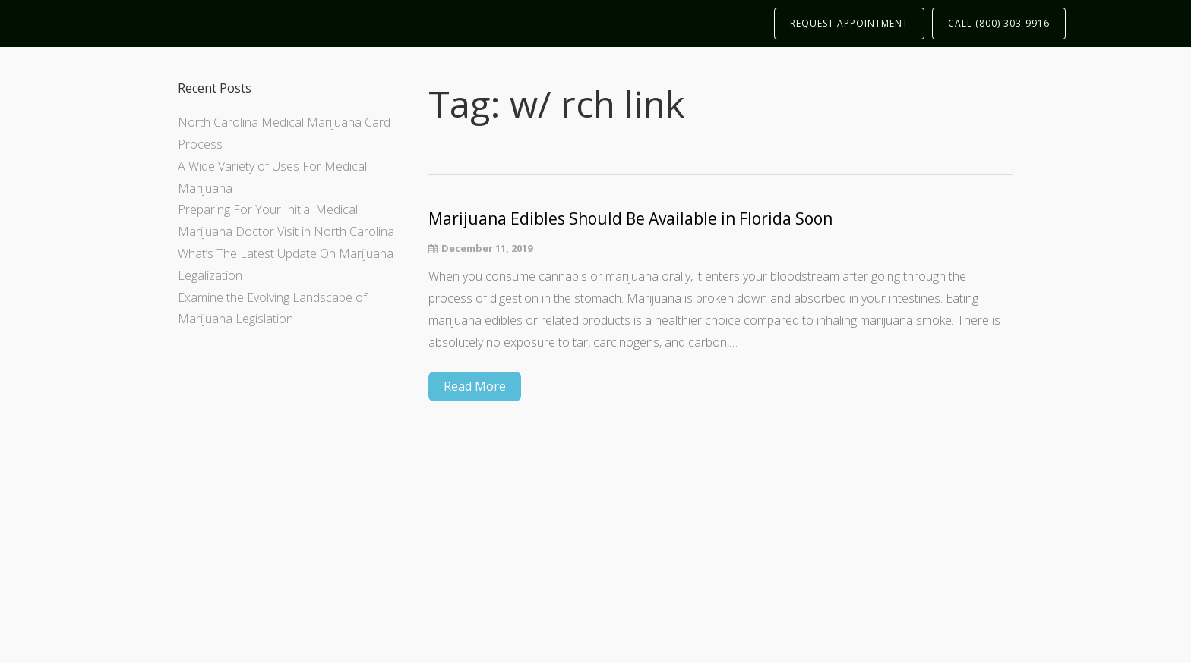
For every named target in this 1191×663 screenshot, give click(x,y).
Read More (475, 386)
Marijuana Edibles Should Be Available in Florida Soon (630, 218)
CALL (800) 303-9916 (999, 23)
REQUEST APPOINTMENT (849, 23)
